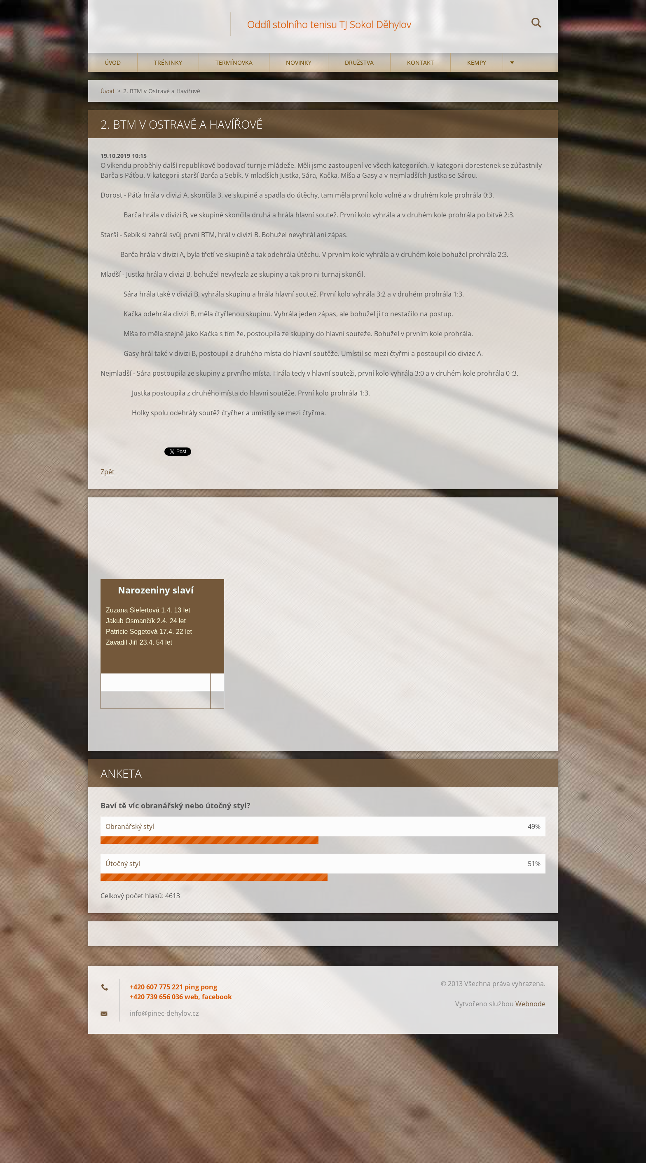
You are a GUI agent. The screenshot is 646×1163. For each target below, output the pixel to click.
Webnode (530, 1003)
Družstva (359, 62)
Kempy (476, 62)
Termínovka (234, 62)
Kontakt (420, 62)
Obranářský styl (129, 826)
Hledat (536, 23)
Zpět (108, 471)
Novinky (298, 62)
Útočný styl (122, 863)
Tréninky (168, 62)
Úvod (113, 62)
